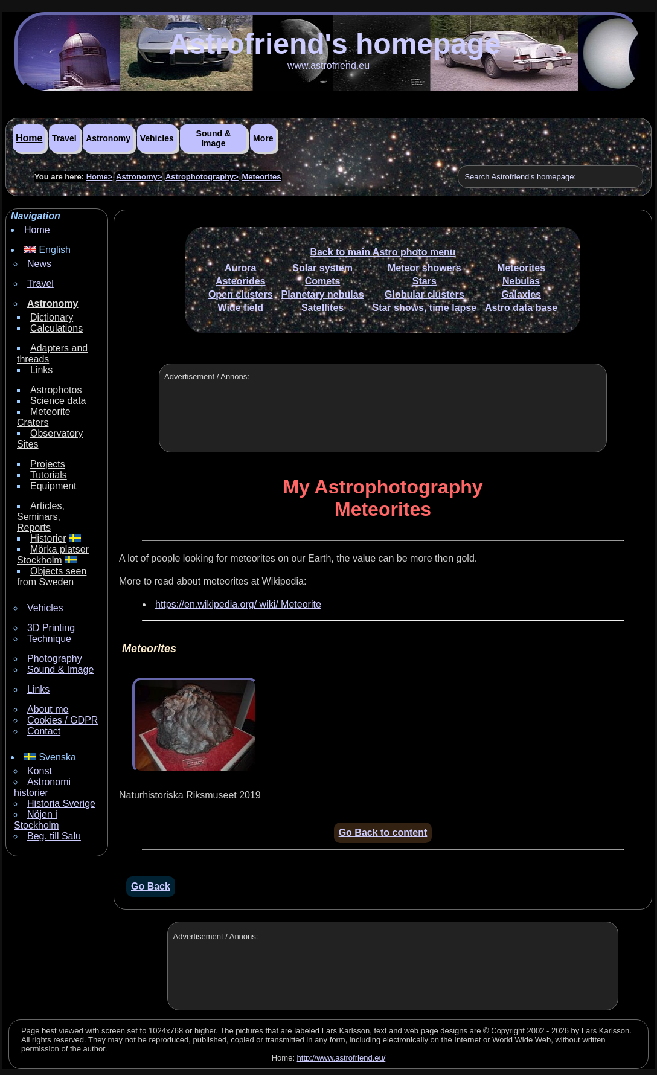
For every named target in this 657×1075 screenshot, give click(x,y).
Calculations (56, 328)
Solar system (322, 268)
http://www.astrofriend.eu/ (341, 1057)
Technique (49, 639)
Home (29, 138)
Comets (323, 281)
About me (47, 709)
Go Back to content (383, 832)
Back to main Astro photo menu (382, 252)
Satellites (322, 308)
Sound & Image (213, 138)
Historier (48, 538)
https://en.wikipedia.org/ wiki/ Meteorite (238, 604)
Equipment (53, 486)
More (263, 138)
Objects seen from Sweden (51, 576)
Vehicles (157, 138)
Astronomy (108, 138)
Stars (424, 281)
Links (41, 370)
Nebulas (521, 281)
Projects (47, 464)
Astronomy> (139, 176)
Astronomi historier (42, 787)
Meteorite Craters (44, 417)
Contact (43, 731)
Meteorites (261, 176)
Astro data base (521, 308)
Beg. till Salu (54, 836)
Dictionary (51, 317)
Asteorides (241, 281)
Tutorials (48, 475)
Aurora (240, 268)
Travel (64, 138)
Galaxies (521, 294)
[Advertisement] (381, 423)
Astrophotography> (202, 176)
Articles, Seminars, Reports (41, 517)
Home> (99, 176)
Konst (39, 771)
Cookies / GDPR (62, 720)
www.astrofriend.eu (328, 65)
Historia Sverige (61, 803)
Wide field (240, 308)
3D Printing (51, 628)
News (39, 263)
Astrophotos (56, 390)
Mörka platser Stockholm (53, 554)
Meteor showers (424, 268)
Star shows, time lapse (425, 308)
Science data (58, 401)
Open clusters (240, 294)
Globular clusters (424, 294)
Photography (54, 658)
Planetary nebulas (322, 294)
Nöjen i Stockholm (36, 819)
